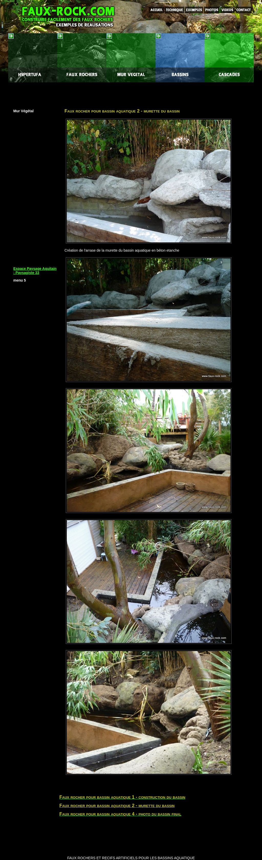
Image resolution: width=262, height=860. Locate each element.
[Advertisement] (131, 93)
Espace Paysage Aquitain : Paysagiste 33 (35, 270)
